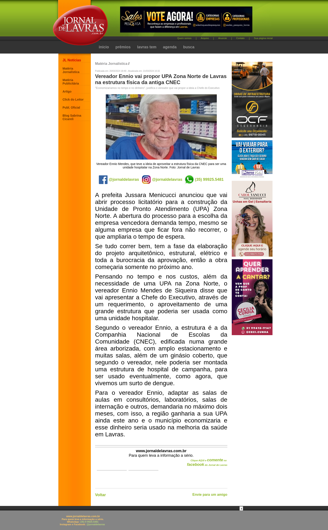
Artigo (67, 91)
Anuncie (222, 38)
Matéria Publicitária (71, 81)
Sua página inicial (263, 38)
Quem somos (184, 38)
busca (188, 47)
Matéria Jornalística (71, 70)
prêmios (123, 47)
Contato (240, 38)
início (104, 47)
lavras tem (147, 47)
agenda (170, 47)
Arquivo (205, 38)
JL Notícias (72, 60)
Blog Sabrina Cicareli (72, 117)
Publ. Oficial (71, 107)
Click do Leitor (73, 99)
